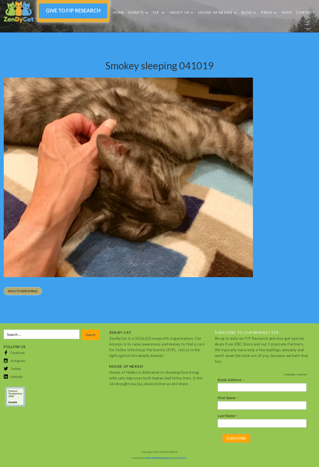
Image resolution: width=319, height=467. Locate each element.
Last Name (228, 416)
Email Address (231, 380)
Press (267, 12)
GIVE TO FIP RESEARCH (73, 10)
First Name (228, 398)
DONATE (136, 12)
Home (118, 12)
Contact (305, 12)
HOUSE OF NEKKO (215, 12)
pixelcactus (180, 457)
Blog (246, 12)
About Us (179, 12)
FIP (156, 12)
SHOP (287, 12)
